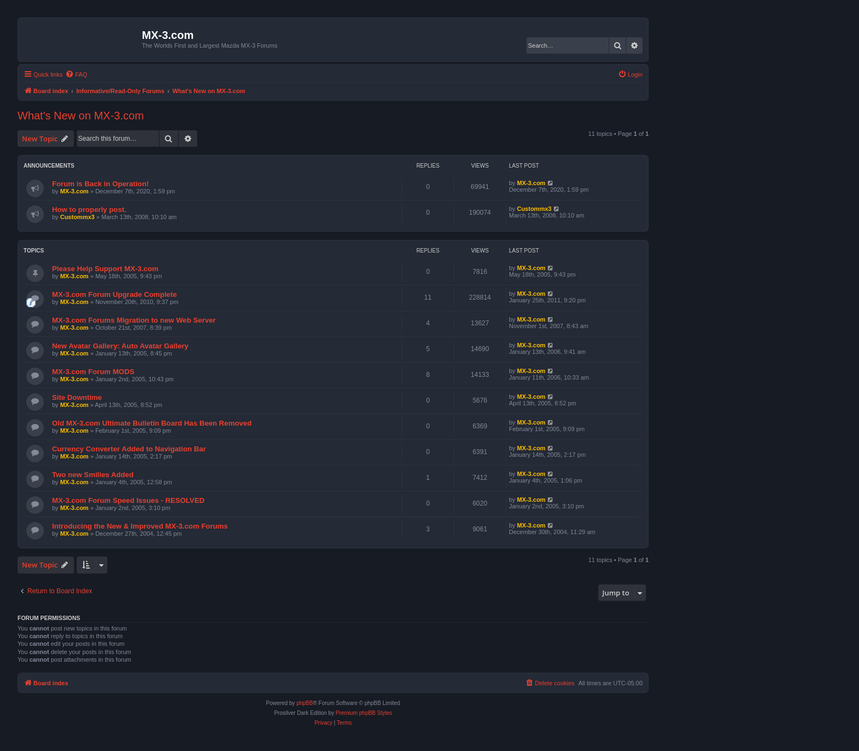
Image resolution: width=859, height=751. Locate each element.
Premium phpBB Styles (364, 713)
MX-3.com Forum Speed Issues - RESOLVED (128, 500)
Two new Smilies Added (93, 475)
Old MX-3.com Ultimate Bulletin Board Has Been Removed (151, 423)
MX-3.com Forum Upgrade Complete (114, 294)
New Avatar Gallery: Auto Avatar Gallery (120, 346)
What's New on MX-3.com (81, 116)
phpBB (304, 703)
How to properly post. (89, 209)
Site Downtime (77, 397)
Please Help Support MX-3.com (105, 269)
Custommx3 (77, 217)
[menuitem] (76, 74)
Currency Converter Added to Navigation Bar (129, 449)
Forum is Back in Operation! (100, 184)
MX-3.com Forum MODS (93, 372)
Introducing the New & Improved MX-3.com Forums (140, 526)
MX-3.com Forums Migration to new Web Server (134, 320)
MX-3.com (74, 191)
